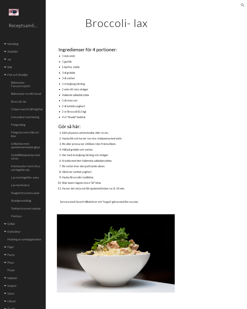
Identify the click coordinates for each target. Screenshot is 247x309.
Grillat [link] (11, 223)
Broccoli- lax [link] (18, 101)
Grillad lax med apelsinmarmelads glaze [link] (25, 145)
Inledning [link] (12, 43)
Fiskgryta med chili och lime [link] (25, 133)
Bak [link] (9, 67)
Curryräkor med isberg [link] (25, 117)
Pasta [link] (10, 254)
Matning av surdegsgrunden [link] (24, 239)
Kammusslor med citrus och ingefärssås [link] (25, 167)
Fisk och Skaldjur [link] (17, 74)
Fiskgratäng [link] (18, 124)
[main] (116, 22)
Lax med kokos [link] (20, 185)
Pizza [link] (10, 262)
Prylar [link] (11, 270)
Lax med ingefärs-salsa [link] (25, 177)
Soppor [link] (12, 285)
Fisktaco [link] (16, 216)
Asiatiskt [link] (12, 51)
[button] (242, 5)
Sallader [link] (12, 278)
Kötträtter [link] (14, 231)
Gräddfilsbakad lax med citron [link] (25, 156)
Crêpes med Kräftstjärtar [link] (27, 109)
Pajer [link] (10, 247)
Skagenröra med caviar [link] (25, 193)
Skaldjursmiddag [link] (21, 200)
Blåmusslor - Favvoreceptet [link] (20, 84)
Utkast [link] (11, 301)
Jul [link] (9, 59)
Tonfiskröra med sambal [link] (25, 208)
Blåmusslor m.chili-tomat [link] (26, 93)
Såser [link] (10, 293)
